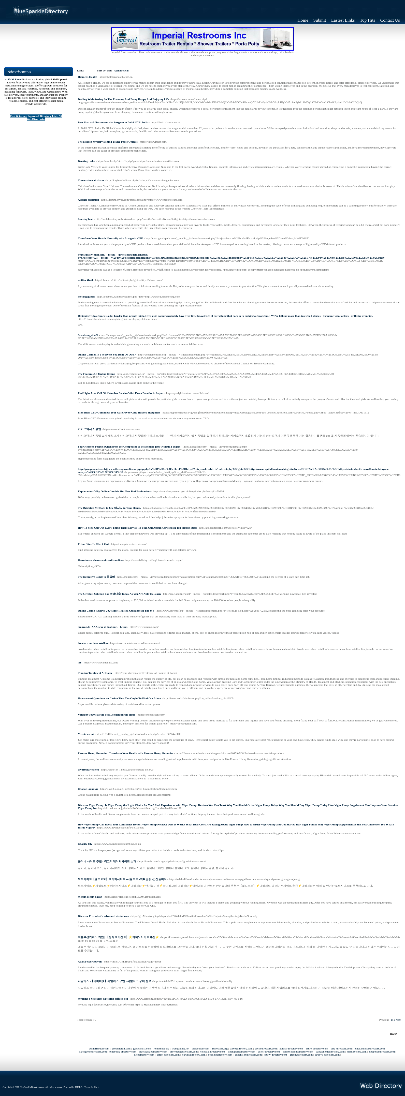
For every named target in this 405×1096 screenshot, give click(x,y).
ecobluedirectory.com (220, 1054)
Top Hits (367, 20)
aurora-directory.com (291, 1048)
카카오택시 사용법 (89, 429)
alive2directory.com (241, 1048)
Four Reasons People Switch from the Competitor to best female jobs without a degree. (129, 446)
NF (80, 662)
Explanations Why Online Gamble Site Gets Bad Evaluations (114, 491)
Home (302, 20)
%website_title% (88, 335)
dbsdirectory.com (357, 1051)
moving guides (86, 296)
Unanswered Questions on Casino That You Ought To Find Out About (119, 698)
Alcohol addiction (88, 199)
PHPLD (78, 1087)
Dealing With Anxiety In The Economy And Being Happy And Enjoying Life (123, 99)
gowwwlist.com (142, 1048)
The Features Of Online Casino (96, 373)
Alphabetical (121, 70)
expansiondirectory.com (248, 1054)
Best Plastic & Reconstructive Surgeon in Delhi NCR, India (113, 122)
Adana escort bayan (90, 961)
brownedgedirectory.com (184, 1051)
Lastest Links (343, 20)
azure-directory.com (317, 1048)
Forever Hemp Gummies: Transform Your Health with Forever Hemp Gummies (125, 753)
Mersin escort (86, 733)
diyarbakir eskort (88, 769)
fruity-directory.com (275, 1054)
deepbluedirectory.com (382, 1051)
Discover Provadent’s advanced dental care (103, 915)
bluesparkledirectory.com (153, 1051)
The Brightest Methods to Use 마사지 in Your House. (109, 507)
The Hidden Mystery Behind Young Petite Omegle (108, 141)
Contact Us (390, 20)
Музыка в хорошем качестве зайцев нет (103, 998)
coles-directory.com (269, 1051)
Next (398, 1019)
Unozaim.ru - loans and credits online (100, 560)
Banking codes (86, 160)
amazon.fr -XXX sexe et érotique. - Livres (102, 626)
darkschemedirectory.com (330, 1051)
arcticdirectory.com (266, 1048)
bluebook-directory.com (122, 1051)
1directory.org (220, 1048)
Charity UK (85, 843)
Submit (319, 20)
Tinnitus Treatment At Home (95, 672)
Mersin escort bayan (90, 896)
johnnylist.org (161, 1048)
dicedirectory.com (144, 1054)
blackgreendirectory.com (93, 1051)
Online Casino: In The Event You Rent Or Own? (107, 354)
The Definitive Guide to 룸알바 (96, 576)
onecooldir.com (200, 1048)
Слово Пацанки (88, 788)
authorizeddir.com (99, 1048)
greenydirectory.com (301, 1054)
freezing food (85, 218)
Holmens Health (87, 76)
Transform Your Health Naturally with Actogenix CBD (110, 238)
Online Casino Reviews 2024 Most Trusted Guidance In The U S (116, 610)
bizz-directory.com (341, 1048)
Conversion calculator (91, 180)
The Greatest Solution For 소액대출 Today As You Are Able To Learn (119, 593)
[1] (391, 1019)
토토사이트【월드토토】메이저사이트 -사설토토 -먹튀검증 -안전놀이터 (122, 879)
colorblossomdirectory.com (298, 1051)
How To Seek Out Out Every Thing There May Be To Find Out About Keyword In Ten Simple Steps (137, 527)
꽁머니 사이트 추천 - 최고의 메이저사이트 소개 (107, 861)
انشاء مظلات (85, 280)
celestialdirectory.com (212, 1051)
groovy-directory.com (327, 1054)
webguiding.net (180, 1048)
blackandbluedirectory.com (369, 1048)
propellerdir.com (121, 1048)
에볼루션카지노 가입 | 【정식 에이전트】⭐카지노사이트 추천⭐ (118, 937)
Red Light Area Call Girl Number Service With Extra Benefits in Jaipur (121, 393)
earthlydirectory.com (194, 1054)
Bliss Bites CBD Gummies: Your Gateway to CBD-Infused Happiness (119, 412)
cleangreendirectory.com (241, 1051)
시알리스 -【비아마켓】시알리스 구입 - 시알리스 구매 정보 (114, 981)
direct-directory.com (168, 1054)
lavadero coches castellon (93, 643)
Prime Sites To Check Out (93, 543)
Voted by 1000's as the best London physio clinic (106, 714)
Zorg (96, 1087)
